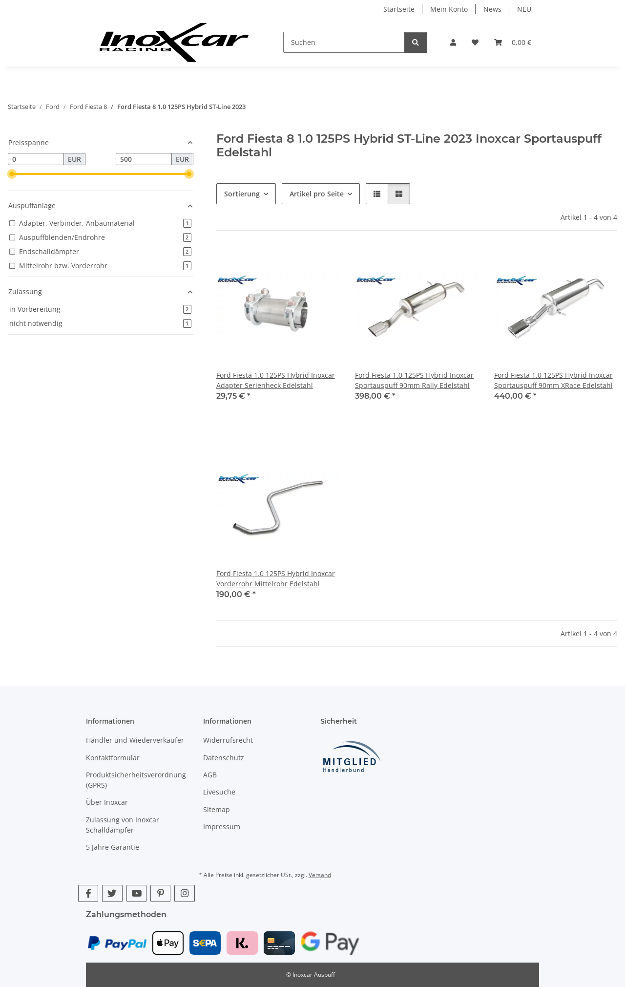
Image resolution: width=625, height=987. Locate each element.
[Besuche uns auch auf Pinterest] (160, 893)
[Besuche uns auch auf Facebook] (88, 893)
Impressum (221, 826)
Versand (320, 875)
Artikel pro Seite (317, 193)
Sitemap (216, 809)
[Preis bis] (144, 159)
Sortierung (242, 193)
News (492, 9)
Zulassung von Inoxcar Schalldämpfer (122, 825)
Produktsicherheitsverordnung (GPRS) (136, 780)
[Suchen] (344, 42)
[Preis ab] (36, 159)
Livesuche (219, 791)
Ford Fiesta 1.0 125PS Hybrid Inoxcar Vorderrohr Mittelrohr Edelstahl (275, 578)
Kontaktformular (113, 757)
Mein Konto (449, 9)
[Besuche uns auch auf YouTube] (136, 893)
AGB (210, 774)
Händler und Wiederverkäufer (135, 740)
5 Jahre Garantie (112, 847)
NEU (524, 9)
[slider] (11, 174)
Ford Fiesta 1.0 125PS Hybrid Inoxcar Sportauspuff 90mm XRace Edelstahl (553, 380)
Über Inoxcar (107, 802)
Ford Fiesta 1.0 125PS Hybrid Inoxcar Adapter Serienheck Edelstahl (275, 380)
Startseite (399, 9)
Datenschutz (223, 757)
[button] (453, 42)
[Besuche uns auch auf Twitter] (112, 893)
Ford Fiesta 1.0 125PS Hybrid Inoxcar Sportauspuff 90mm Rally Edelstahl (414, 380)
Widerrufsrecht (228, 740)
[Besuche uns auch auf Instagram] (184, 893)
